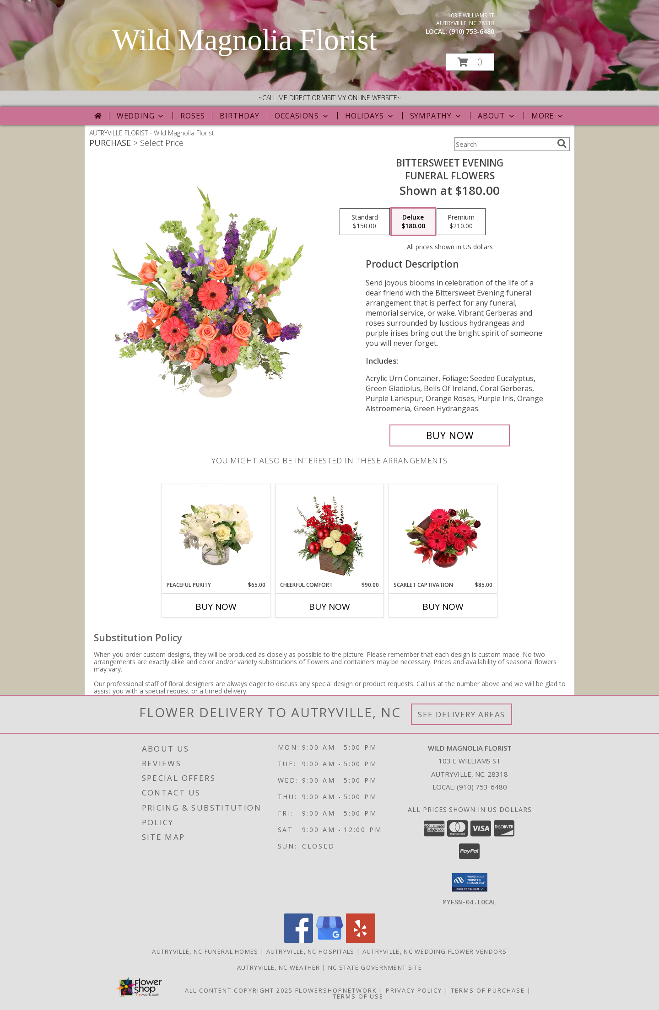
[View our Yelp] (360, 939)
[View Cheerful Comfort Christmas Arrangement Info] (330, 532)
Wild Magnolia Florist (244, 39)
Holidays (369, 116)
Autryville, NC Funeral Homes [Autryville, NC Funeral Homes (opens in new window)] (205, 951)
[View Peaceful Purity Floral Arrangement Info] (216, 532)
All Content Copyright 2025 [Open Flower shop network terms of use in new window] (239, 990)
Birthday (239, 116)
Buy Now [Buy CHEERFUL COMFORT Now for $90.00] (329, 606)
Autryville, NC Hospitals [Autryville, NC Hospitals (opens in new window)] (310, 951)
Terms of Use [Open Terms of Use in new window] (358, 996)
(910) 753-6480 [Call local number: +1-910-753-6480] (471, 31)
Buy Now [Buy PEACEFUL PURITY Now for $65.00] (216, 606)
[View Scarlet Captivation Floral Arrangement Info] (443, 532)
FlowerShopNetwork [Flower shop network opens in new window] (336, 990)
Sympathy (436, 116)
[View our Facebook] (298, 939)
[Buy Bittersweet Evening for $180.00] (449, 435)
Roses (192, 116)
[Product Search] (504, 144)
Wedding (141, 116)
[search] (562, 144)
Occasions (302, 116)
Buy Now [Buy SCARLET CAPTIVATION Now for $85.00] (443, 606)
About (497, 116)
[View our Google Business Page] (329, 939)
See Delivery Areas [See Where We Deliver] (461, 714)
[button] (470, 62)
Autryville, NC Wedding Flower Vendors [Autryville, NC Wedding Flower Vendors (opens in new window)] (434, 951)
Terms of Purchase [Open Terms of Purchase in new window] (488, 990)
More (548, 116)
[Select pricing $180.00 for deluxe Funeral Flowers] (413, 222)
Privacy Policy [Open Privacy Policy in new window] (414, 990)
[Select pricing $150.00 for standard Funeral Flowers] (364, 222)
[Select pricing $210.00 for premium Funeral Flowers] (461, 222)
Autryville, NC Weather (278, 967)
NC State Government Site (375, 967)
